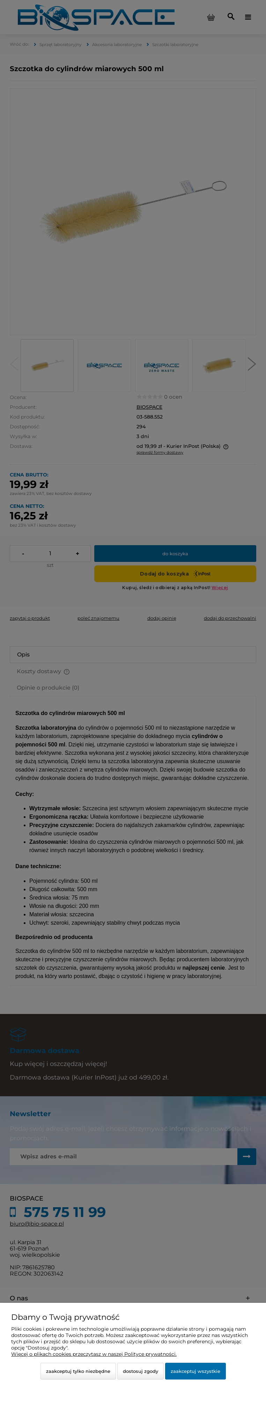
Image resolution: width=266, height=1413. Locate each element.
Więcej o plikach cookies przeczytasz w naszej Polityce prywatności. (94, 1354)
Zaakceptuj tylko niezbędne (78, 1371)
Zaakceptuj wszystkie (195, 1371)
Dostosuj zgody (140, 1371)
